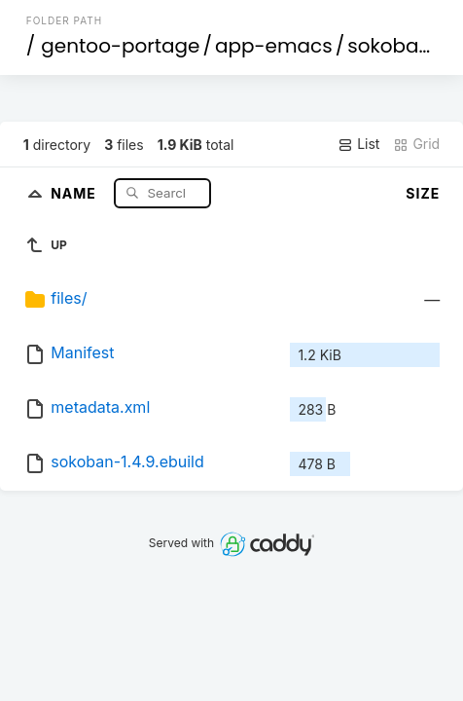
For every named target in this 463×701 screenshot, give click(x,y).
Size (423, 193)
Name (75, 192)
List (358, 144)
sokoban (389, 45)
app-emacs (274, 45)
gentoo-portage (120, 45)
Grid (416, 144)
